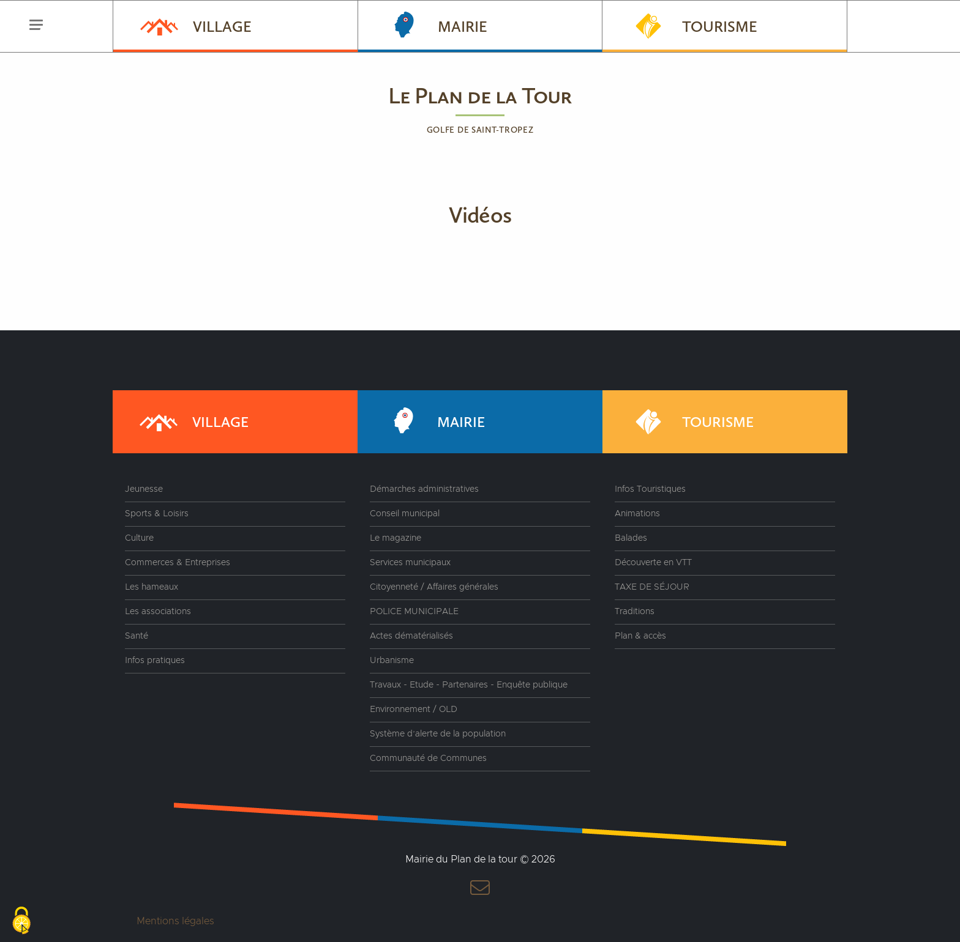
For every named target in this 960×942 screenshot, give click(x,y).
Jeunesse (144, 489)
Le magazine (395, 538)
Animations (637, 514)
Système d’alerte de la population (438, 734)
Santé (136, 636)
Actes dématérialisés (411, 636)
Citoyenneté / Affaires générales (434, 587)
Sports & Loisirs (157, 514)
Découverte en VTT (653, 562)
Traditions (634, 611)
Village (195, 25)
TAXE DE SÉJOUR (652, 587)
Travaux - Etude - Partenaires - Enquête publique (469, 685)
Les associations (158, 611)
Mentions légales (175, 921)
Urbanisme (392, 660)
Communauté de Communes (428, 758)
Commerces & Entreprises (177, 562)
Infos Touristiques (650, 489)
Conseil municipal (405, 514)
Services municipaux (410, 562)
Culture (139, 538)
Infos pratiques (155, 660)
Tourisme (692, 25)
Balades (631, 538)
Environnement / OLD (413, 709)
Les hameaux (151, 587)
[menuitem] (235, 26)
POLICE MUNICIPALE (414, 611)
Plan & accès (640, 636)
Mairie (435, 25)
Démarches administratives (424, 489)
